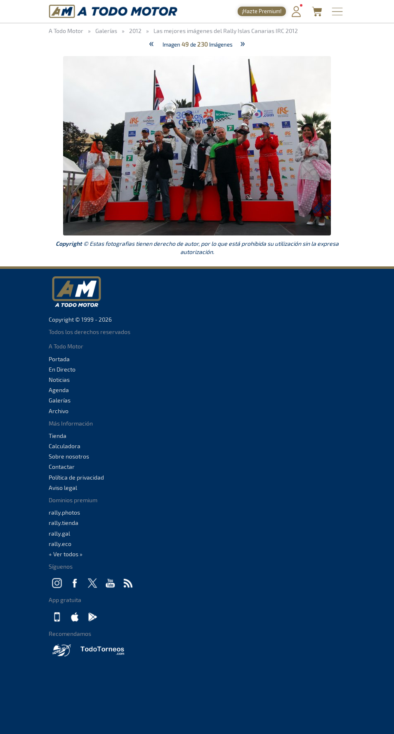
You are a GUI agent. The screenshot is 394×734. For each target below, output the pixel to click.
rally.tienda (63, 522)
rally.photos (64, 512)
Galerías (60, 400)
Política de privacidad (76, 477)
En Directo (62, 369)
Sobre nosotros (69, 456)
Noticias (59, 379)
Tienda (57, 435)
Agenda (59, 389)
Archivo (58, 410)
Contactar (62, 466)
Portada (59, 358)
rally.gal (59, 533)
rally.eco (60, 543)
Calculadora (64, 445)
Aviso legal (63, 487)
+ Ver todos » (66, 554)
